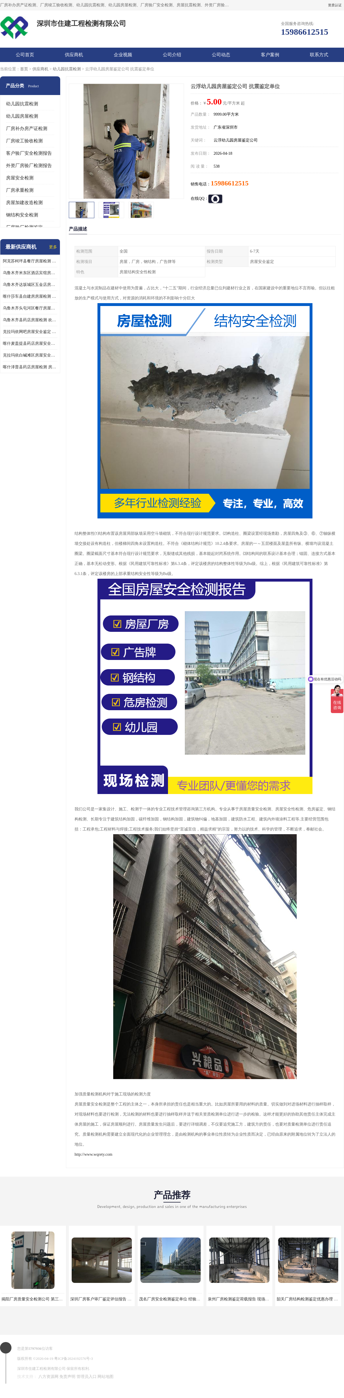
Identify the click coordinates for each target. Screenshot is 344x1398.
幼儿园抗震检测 (67, 69)
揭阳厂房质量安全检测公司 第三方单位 (36, 1299)
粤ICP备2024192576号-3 (73, 1358)
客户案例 (270, 54)
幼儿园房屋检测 (22, 116)
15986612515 (230, 183)
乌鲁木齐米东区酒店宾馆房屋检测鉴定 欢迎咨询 (30, 273)
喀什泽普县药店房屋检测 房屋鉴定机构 (30, 367)
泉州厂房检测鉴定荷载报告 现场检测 (240, 1299)
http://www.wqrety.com (93, 1154)
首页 (24, 69)
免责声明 (67, 1376)
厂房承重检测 (20, 190)
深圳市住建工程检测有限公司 (41, 1368)
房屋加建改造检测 (24, 202)
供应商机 (74, 54)
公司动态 (221, 54)
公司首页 (25, 54)
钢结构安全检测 (22, 214)
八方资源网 (48, 1376)
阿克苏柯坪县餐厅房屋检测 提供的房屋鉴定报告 (30, 261)
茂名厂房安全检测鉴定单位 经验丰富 (171, 1299)
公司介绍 (172, 54)
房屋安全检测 (20, 177)
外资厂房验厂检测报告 (29, 165)
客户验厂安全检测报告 (29, 153)
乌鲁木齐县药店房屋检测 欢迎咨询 (30, 320)
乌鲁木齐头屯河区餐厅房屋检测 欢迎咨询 (30, 308)
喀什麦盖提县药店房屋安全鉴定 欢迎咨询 (30, 343)
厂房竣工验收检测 (24, 140)
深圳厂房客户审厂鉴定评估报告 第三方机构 (109, 1299)
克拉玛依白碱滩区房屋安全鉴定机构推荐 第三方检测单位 (30, 355)
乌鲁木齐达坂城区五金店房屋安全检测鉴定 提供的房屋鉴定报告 (30, 284)
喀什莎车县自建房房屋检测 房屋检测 (30, 296)
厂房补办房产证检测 (26, 128)
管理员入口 (87, 1376)
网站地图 (105, 1376)
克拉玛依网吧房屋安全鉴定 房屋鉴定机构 (30, 332)
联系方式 (319, 54)
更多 (53, 247)
